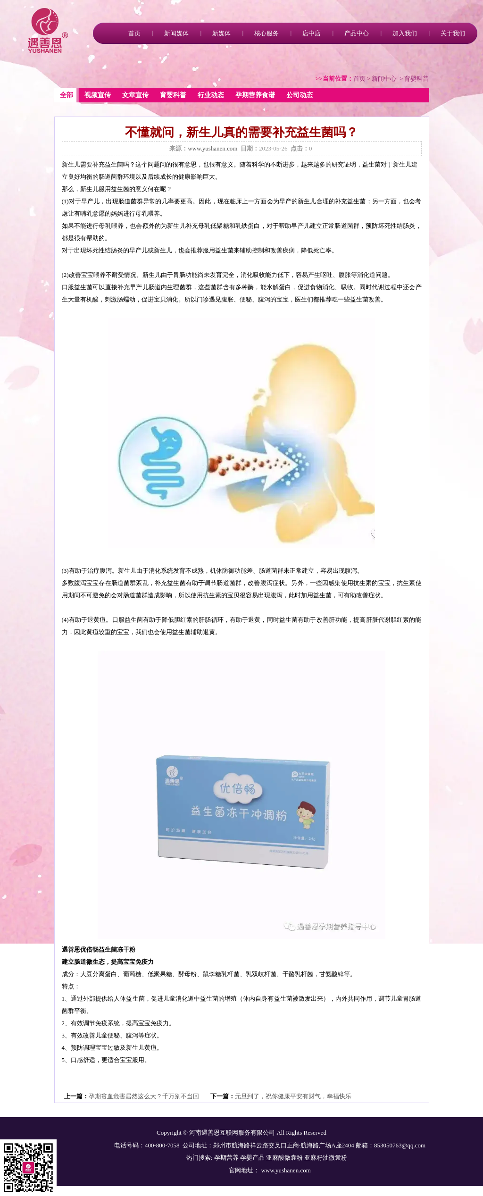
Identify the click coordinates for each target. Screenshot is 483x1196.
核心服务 (266, 33)
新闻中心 (384, 78)
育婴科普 (173, 95)
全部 (66, 95)
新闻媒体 (176, 33)
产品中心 (356, 33)
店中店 (311, 33)
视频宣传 (97, 95)
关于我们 (453, 33)
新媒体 (221, 33)
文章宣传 (135, 95)
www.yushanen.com (212, 148)
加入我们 (404, 33)
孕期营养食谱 (255, 95)
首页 (134, 33)
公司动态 (299, 95)
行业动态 (211, 95)
